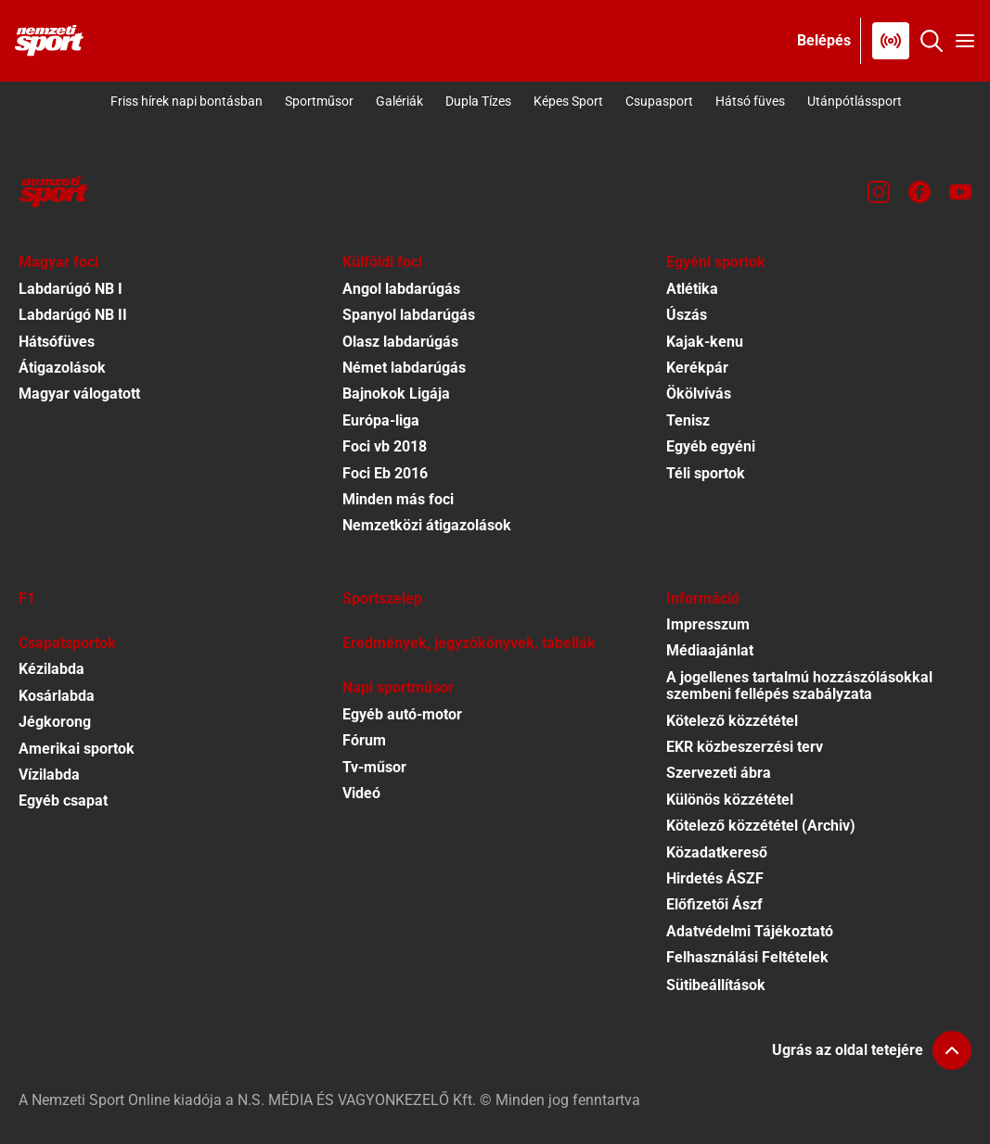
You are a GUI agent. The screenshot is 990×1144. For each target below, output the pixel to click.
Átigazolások (62, 367)
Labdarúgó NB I (70, 289)
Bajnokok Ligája (396, 393)
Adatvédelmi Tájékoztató (749, 931)
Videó (361, 793)
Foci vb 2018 (384, 446)
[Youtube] (960, 192)
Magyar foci (58, 262)
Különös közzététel (729, 799)
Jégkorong (55, 722)
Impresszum (708, 624)
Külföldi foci (382, 262)
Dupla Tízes (478, 101)
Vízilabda (49, 774)
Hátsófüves (57, 341)
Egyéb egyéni (710, 446)
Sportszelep (382, 598)
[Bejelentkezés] (824, 41)
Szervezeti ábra (718, 773)
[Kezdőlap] (49, 41)
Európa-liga (380, 420)
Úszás (686, 315)
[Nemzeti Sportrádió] (890, 40)
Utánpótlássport (854, 101)
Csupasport (659, 101)
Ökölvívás (698, 393)
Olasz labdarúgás (400, 341)
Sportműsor (319, 101)
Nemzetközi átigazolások (426, 525)
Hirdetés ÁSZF (715, 878)
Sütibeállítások (715, 985)
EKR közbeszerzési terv (744, 747)
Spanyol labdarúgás (408, 315)
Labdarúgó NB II (73, 315)
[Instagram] (879, 192)
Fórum (364, 740)
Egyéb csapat (63, 800)
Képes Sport (568, 101)
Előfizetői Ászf (714, 904)
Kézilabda (51, 669)
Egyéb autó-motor (402, 714)
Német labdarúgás (404, 367)
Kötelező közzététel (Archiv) (760, 825)
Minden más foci (398, 499)
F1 (27, 598)
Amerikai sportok (77, 748)
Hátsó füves (750, 101)
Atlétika (692, 289)
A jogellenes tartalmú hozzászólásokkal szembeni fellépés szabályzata (799, 685)
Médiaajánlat (709, 650)
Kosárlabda (57, 696)
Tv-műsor (374, 767)
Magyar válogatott (79, 393)
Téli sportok (705, 473)
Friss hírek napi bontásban (186, 101)
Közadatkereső (716, 852)
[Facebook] (919, 192)
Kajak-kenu (704, 341)
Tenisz (688, 420)
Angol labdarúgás (401, 289)
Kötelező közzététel (732, 721)
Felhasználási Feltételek (747, 957)
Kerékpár (697, 367)
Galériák (399, 101)
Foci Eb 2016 (385, 473)
